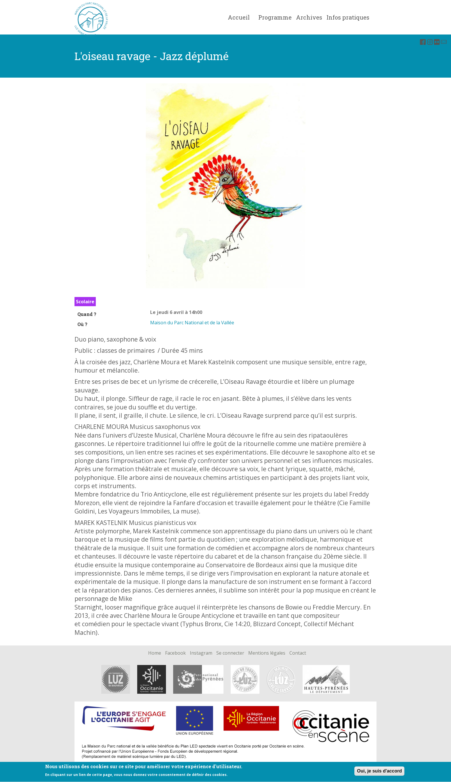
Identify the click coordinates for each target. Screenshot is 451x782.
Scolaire (85, 301)
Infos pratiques (347, 17)
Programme (275, 17)
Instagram (201, 653)
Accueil (239, 17)
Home (154, 653)
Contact (297, 653)
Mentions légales (266, 653)
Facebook (175, 653)
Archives (309, 17)
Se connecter (230, 653)
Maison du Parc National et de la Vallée (192, 322)
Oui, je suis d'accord (379, 772)
